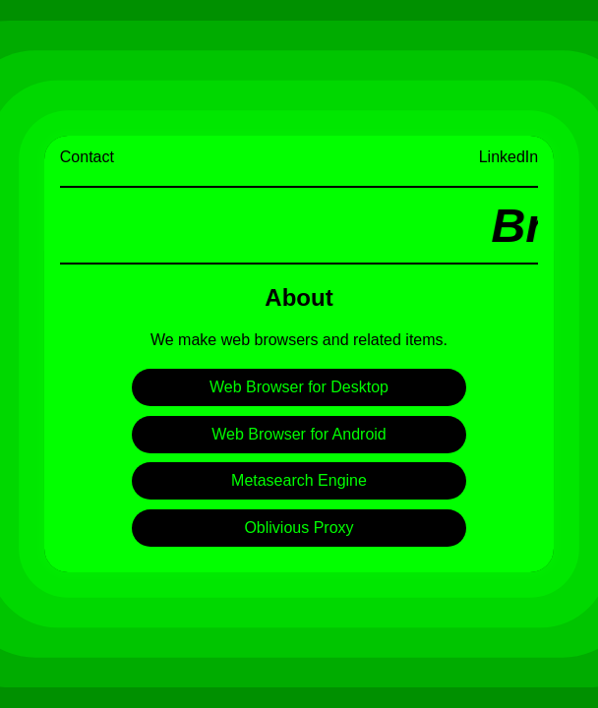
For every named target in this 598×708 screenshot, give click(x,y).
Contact (87, 156)
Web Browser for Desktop (299, 387)
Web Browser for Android (299, 434)
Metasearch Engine (299, 480)
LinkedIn (509, 156)
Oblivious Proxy (298, 527)
